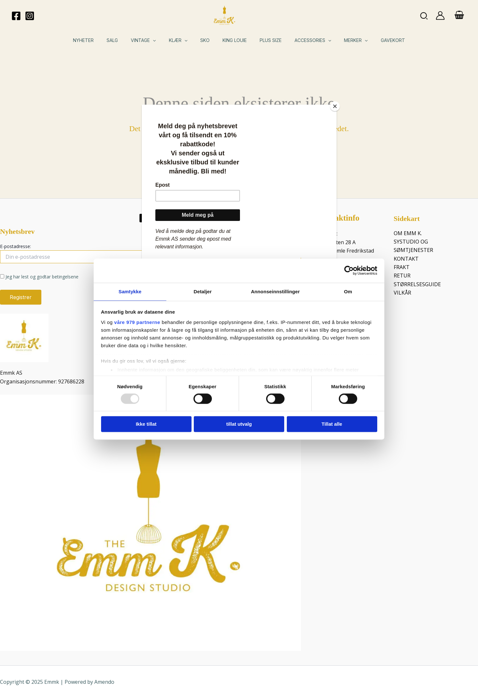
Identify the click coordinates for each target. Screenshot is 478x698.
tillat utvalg (239, 424)
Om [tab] (348, 291)
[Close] (335, 106)
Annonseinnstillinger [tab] (275, 291)
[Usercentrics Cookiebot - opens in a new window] (349, 270)
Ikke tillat (146, 424)
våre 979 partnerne (137, 322)
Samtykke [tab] (130, 291)
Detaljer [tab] (203, 291)
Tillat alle (332, 424)
